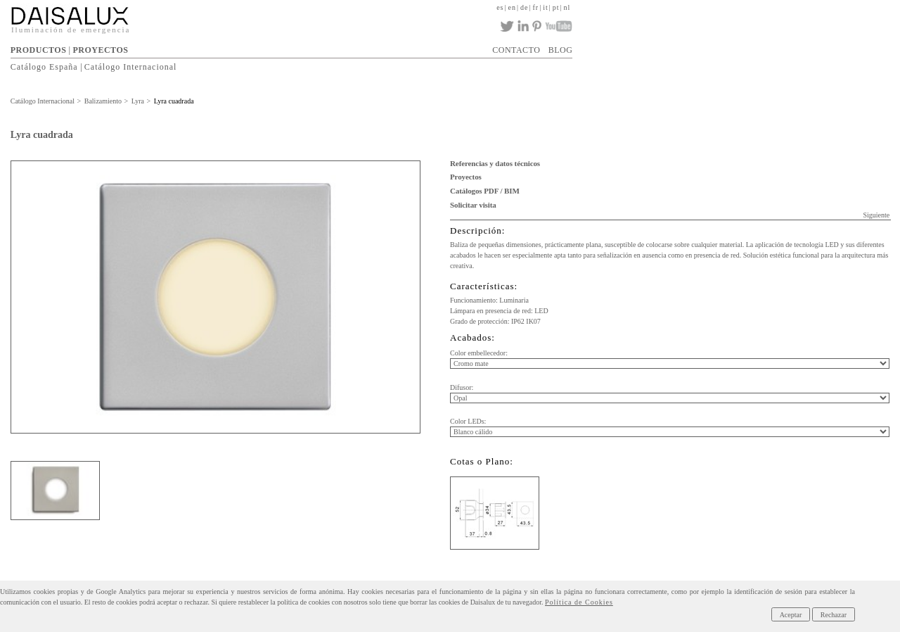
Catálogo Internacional (130, 67)
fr (535, 7)
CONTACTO (516, 50)
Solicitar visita (473, 205)
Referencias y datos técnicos (495, 163)
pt (556, 7)
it (545, 7)
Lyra (137, 101)
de (524, 7)
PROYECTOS (100, 50)
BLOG (560, 50)
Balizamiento (103, 101)
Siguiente (876, 215)
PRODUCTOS (39, 50)
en (512, 7)
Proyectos (466, 176)
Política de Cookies (579, 602)
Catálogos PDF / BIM (485, 191)
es (499, 7)
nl (567, 7)
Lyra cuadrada (174, 101)
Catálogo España (44, 67)
